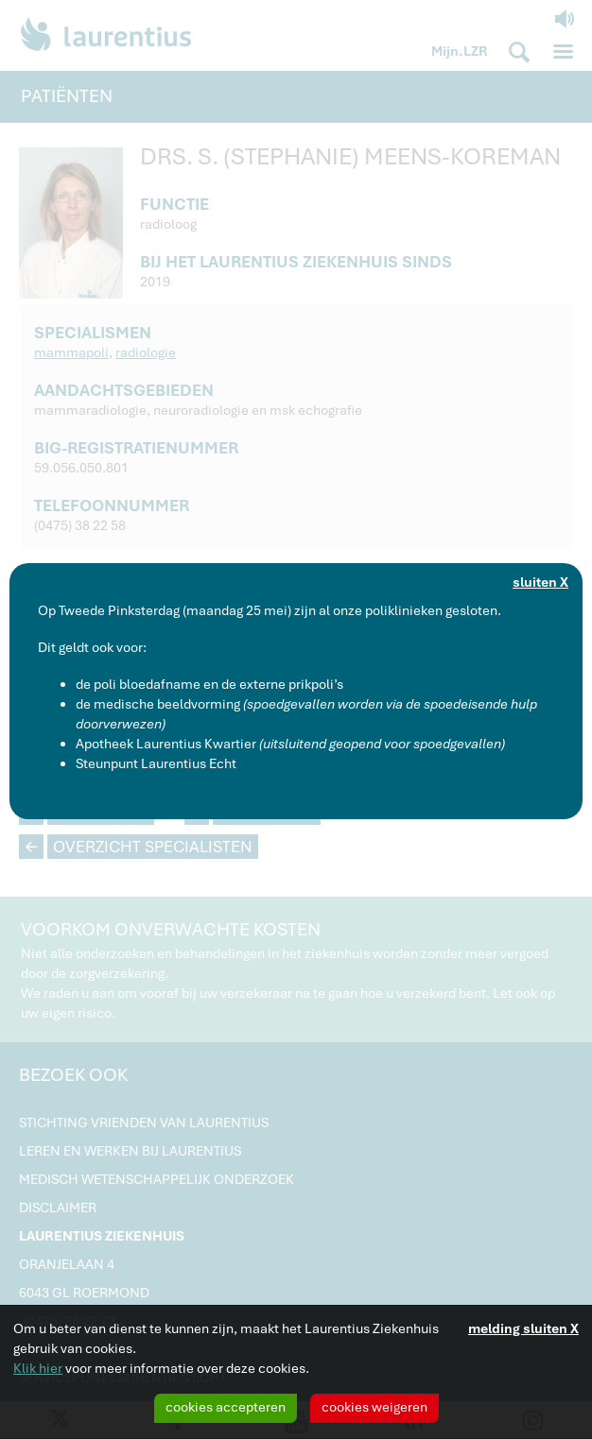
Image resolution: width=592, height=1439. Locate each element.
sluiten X (540, 582)
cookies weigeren (374, 1406)
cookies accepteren (225, 1406)
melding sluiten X (523, 1328)
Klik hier (37, 1368)
